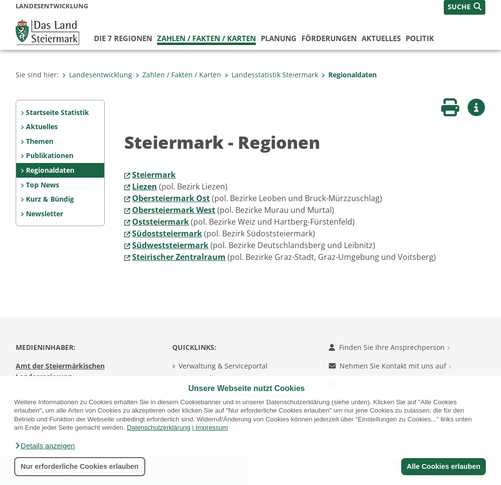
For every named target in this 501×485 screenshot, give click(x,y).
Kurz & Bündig (50, 199)
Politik (420, 38)
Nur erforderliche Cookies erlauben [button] (79, 466)
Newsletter (44, 213)
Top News (42, 184)
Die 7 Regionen (123, 38)
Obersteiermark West (173, 210)
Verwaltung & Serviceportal (223, 365)
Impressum (212, 427)
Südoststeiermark (167, 233)
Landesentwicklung (97, 74)
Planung (278, 38)
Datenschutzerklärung (158, 427)
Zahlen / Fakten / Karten (206, 38)
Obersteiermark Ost (171, 198)
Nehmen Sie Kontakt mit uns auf (390, 365)
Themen (39, 141)
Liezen (144, 186)
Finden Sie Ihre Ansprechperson (389, 347)
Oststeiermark (160, 221)
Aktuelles (381, 38)
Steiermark (154, 174)
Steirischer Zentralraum (179, 257)
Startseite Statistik (57, 112)
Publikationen (49, 155)
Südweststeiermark (170, 245)
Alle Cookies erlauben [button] (443, 466)
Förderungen (329, 38)
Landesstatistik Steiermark (271, 74)
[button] (44, 446)
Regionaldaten (349, 74)
